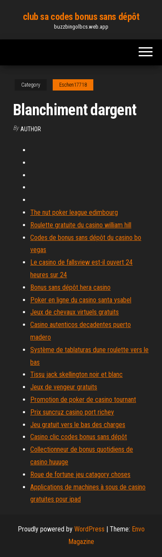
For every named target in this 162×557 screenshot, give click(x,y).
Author (30, 129)
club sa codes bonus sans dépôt (81, 16)
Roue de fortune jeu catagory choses (80, 474)
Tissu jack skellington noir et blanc (76, 374)
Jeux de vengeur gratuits (63, 387)
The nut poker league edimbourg (74, 212)
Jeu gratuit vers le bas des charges (77, 425)
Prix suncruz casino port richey (72, 412)
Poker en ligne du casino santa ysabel (80, 300)
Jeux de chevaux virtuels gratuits (74, 312)
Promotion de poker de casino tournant (83, 399)
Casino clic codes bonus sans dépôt (78, 437)
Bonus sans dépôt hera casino (70, 287)
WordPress (89, 529)
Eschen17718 (73, 85)
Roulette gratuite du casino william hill (80, 225)
